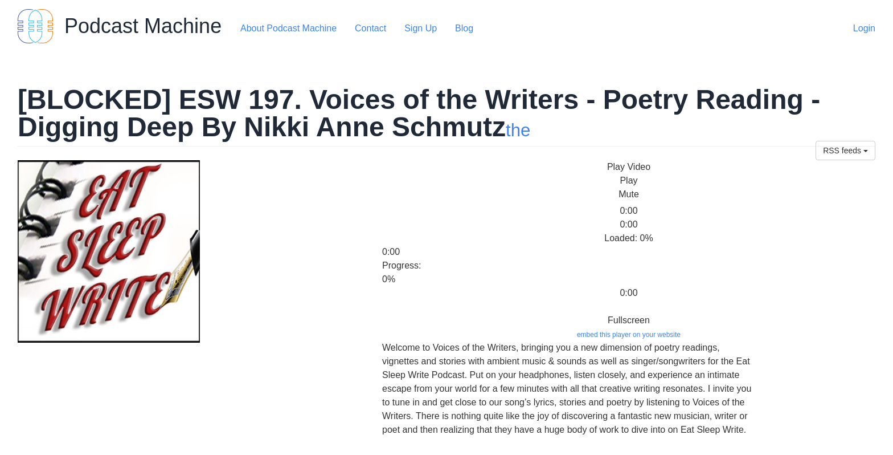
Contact (370, 28)
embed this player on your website (629, 335)
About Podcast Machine (288, 28)
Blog (464, 28)
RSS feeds (845, 150)
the (518, 130)
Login (864, 28)
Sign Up (420, 28)
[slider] (405, 202)
